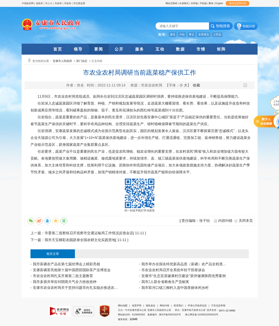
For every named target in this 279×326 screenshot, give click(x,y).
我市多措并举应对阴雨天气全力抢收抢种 (65, 282)
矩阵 (221, 49)
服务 (139, 49)
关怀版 (194, 3)
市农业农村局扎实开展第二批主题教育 (63, 276)
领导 (78, 49)
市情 (200, 49)
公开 (119, 49)
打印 (246, 85)
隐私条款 (150, 305)
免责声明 (136, 305)
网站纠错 (164, 305)
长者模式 (184, 3)
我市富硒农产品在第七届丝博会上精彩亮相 (66, 264)
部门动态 (81, 60)
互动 (160, 49)
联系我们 (178, 305)
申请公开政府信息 (197, 305)
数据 (180, 49)
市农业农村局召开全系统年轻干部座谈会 (173, 270)
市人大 (48, 3)
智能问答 (249, 26)
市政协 (67, 3)
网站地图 (122, 305)
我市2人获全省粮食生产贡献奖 (165, 282)
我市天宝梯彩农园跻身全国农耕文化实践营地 (80, 240)
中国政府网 (28, 3)
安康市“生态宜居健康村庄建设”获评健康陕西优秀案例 (183, 276)
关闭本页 (246, 221)
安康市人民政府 (62, 60)
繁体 (211, 3)
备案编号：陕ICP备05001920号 (164, 314)
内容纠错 (225, 221)
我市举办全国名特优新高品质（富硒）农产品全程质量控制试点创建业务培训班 (184, 264)
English (219, 3)
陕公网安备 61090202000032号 (201, 314)
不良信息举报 (218, 305)
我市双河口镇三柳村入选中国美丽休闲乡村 (175, 288)
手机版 (203, 3)
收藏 (196, 85)
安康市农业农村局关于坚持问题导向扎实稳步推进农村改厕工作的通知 (76, 288)
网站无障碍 (171, 3)
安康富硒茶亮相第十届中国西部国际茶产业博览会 (72, 270)
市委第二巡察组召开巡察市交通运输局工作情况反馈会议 (89, 233)
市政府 (58, 3)
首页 (57, 49)
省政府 (39, 3)
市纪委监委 (79, 3)
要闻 (98, 49)
